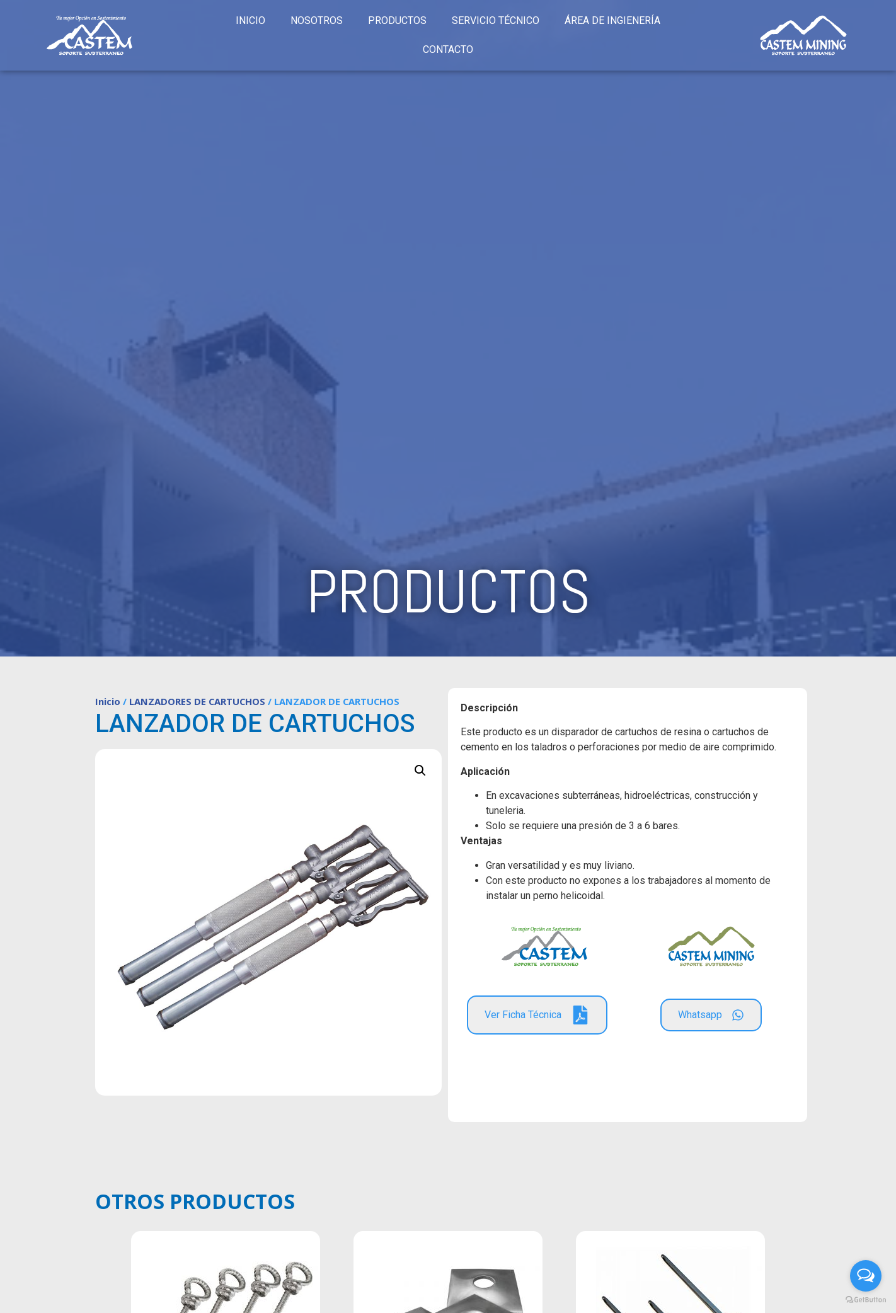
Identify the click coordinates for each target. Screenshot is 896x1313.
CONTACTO (448, 49)
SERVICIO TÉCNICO (495, 20)
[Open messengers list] (866, 1276)
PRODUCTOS (397, 20)
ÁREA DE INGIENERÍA (612, 20)
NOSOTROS (316, 20)
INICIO (250, 20)
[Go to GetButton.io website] (866, 1300)
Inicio (107, 701)
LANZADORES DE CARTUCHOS (197, 701)
